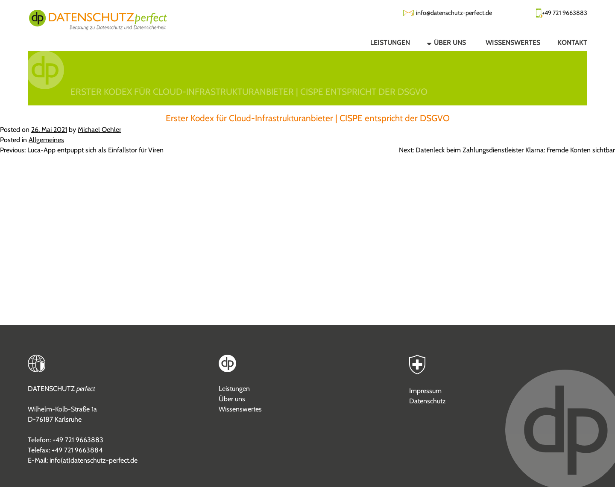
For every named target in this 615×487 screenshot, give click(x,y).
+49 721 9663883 (564, 13)
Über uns (232, 399)
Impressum (425, 391)
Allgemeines (46, 140)
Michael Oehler (99, 129)
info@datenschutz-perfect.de (454, 13)
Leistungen (234, 389)
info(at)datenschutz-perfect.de (94, 460)
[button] (439, 42)
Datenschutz (427, 401)
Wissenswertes (240, 409)
